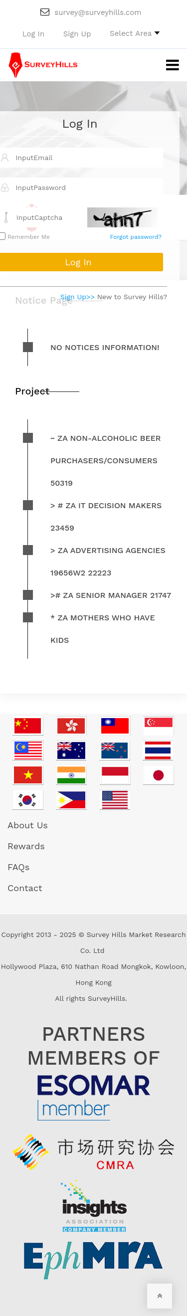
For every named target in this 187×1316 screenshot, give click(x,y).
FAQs (18, 867)
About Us (27, 825)
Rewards (26, 846)
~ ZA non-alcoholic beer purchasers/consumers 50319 (105, 460)
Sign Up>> (77, 297)
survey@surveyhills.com (90, 12)
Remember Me (27, 236)
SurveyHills (106, 998)
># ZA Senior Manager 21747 (110, 595)
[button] (134, 32)
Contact (24, 888)
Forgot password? (136, 236)
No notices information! (105, 347)
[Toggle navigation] (165, 65)
